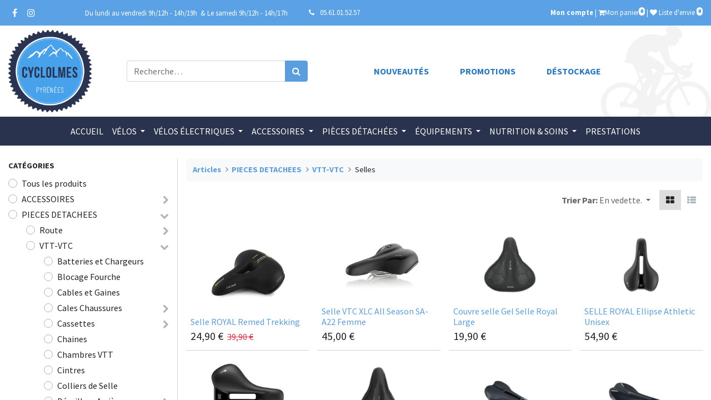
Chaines (72, 338)
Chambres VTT (85, 354)
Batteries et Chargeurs (100, 261)
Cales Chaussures (89, 307)
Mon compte (571, 12)
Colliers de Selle (87, 385)
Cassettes (76, 323)
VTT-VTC (56, 245)
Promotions (487, 71)
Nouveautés (401, 71)
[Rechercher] (296, 71)
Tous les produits (54, 183)
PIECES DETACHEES (59, 214)
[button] (624, 200)
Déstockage (574, 71)
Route (51, 230)
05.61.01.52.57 (340, 12)
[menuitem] (87, 131)
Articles (207, 169)
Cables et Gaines (88, 292)
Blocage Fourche (89, 276)
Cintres (71, 370)
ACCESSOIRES (48, 198)
